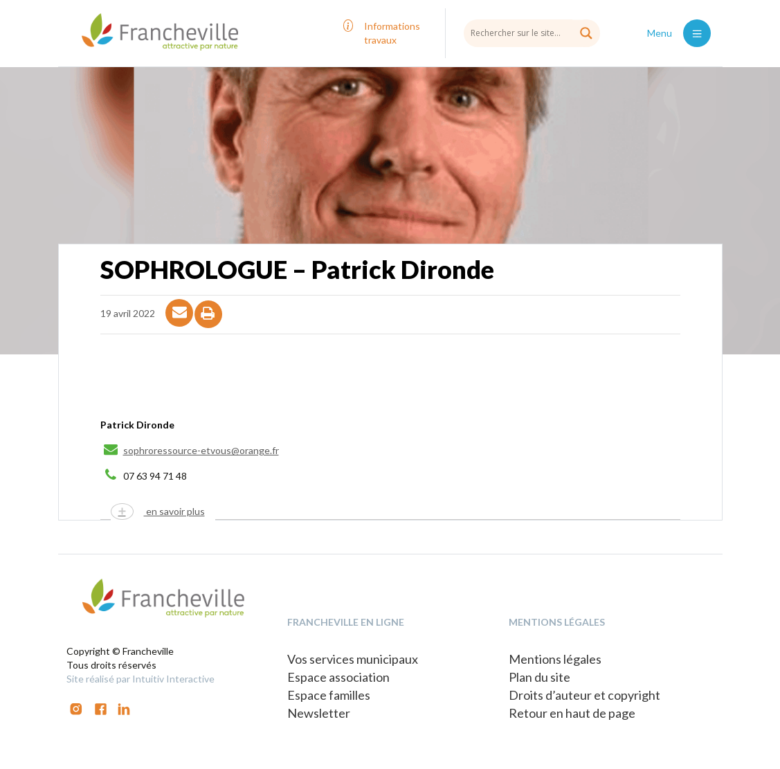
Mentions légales (555, 659)
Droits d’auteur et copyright (584, 695)
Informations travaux (392, 33)
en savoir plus (174, 511)
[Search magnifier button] (586, 33)
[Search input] (532, 32)
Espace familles (328, 695)
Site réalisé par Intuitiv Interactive (140, 679)
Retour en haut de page (572, 713)
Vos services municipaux (352, 659)
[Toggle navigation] (697, 33)
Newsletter (318, 713)
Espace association (338, 677)
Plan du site (539, 677)
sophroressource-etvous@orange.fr (201, 450)
